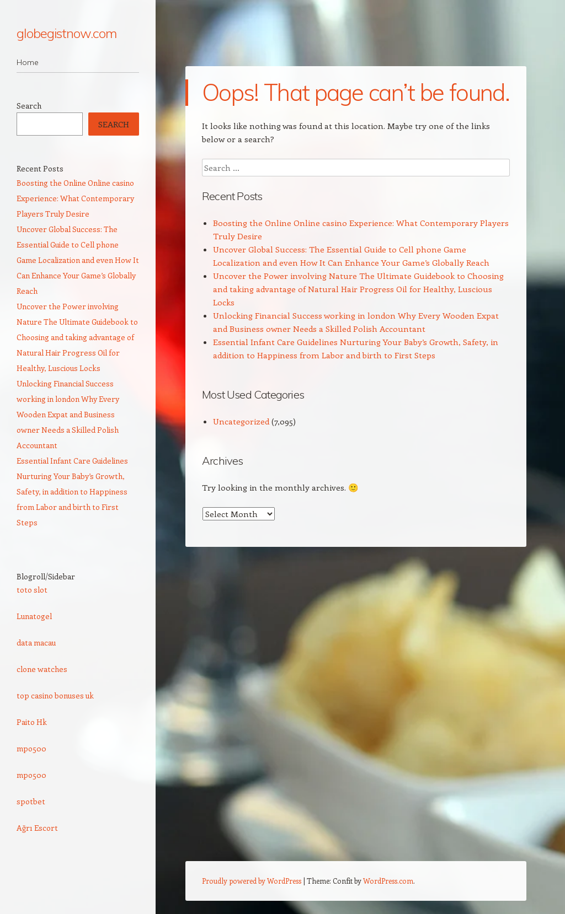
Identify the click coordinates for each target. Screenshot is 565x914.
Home (28, 62)
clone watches (42, 669)
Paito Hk (32, 722)
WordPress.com (388, 880)
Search (29, 105)
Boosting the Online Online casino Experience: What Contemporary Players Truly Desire (75, 198)
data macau (36, 642)
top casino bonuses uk (55, 695)
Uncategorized (241, 421)
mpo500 (31, 748)
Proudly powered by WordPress (251, 880)
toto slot (32, 589)
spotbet (31, 801)
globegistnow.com (66, 33)
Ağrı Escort (37, 827)
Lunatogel (34, 616)
